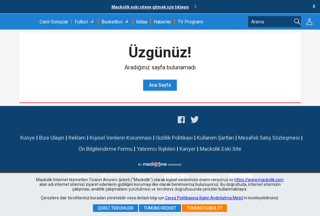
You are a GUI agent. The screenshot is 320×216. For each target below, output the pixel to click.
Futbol (81, 22)
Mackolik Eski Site (220, 149)
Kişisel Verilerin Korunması (121, 138)
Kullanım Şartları (215, 138)
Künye (27, 138)
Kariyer (188, 149)
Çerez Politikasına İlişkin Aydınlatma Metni (204, 198)
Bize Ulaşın (51, 138)
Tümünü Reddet (160, 208)
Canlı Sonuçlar (54, 22)
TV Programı (190, 22)
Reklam (77, 138)
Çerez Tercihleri (115, 208)
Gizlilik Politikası (174, 138)
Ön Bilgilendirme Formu (106, 149)
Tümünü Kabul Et (204, 208)
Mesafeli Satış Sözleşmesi (269, 138)
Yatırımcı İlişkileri (156, 149)
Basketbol (111, 22)
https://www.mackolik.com (259, 179)
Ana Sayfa (160, 85)
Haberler (162, 22)
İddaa (141, 22)
